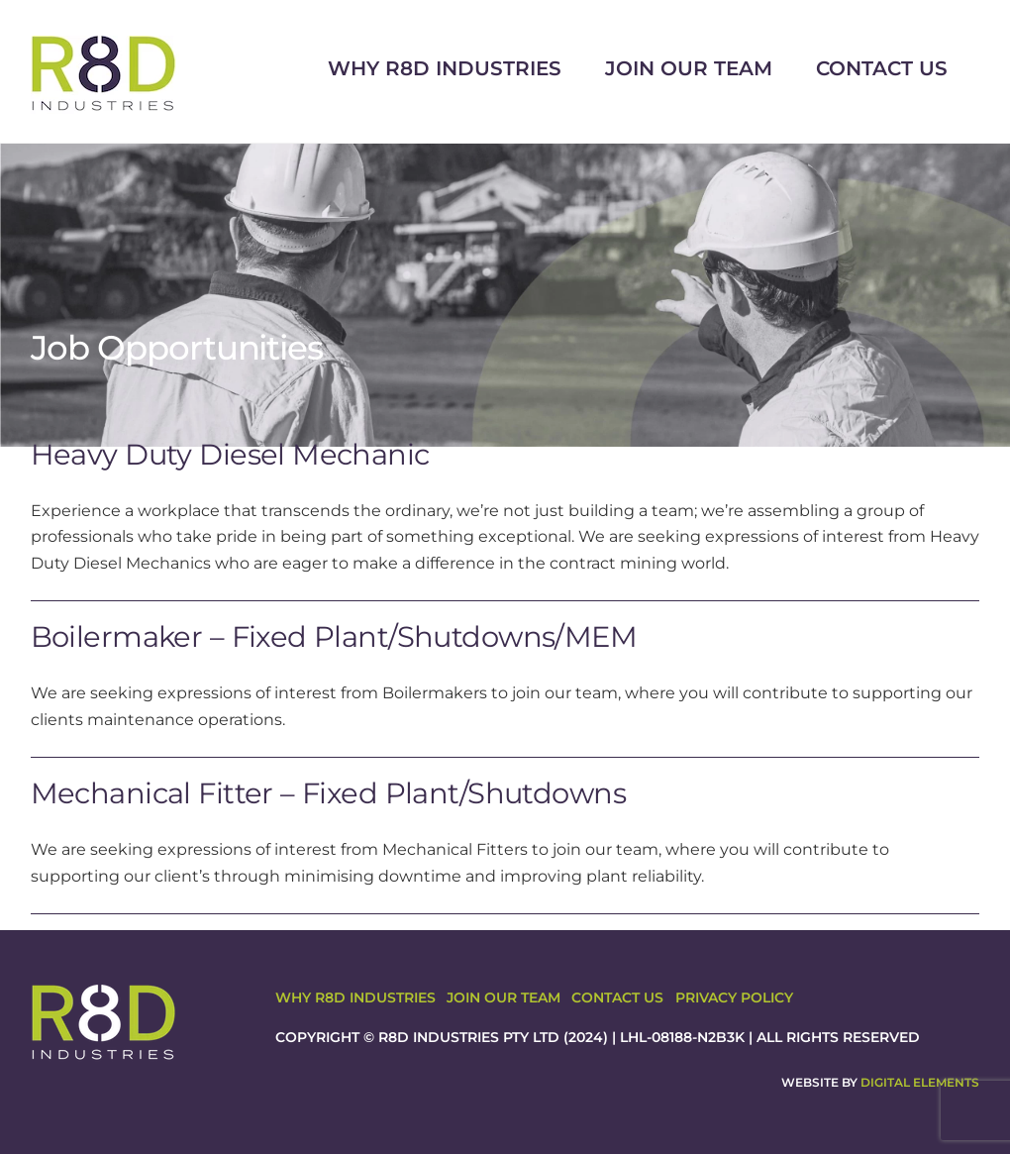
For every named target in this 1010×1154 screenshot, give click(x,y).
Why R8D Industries (444, 68)
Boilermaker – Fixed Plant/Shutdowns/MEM (334, 636)
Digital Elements (919, 1082)
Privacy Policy (734, 997)
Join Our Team (688, 68)
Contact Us (882, 68)
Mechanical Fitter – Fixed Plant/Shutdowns (328, 793)
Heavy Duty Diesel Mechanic (230, 454)
